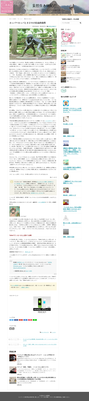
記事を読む (19, 364)
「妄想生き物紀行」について (34, 14)
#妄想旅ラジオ (20, 262)
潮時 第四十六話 (68, 136)
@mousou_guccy (17, 266)
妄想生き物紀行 (44, 5)
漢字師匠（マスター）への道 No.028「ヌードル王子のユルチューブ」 (73, 110)
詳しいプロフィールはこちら (68, 45)
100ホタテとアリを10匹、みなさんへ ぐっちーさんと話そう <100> (73, 55)
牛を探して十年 (68, 124)
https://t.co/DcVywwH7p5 (19, 268)
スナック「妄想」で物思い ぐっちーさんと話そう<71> (33, 367)
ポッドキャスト (45, 332)
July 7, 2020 (29, 271)
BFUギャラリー (63, 14)
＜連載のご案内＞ (24, 287)
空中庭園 (70, 14)
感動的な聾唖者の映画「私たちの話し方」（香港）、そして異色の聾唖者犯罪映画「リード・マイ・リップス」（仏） (72, 151)
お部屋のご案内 (54, 14)
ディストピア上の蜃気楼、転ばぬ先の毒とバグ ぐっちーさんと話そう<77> (32, 339)
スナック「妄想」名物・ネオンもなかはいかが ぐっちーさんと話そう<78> (32, 344)
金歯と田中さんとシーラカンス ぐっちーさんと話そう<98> (73, 79)
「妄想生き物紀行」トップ (21, 14)
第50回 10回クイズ (69, 195)
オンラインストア (46, 14)
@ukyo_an (28, 251)
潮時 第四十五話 (68, 237)
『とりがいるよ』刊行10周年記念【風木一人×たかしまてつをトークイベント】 (72, 209)
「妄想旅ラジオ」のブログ (36, 193)
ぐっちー (53, 332)
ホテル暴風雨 (11, 14)
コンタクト (75, 14)
